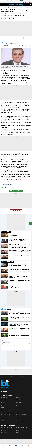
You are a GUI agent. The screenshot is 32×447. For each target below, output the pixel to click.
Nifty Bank (4, 421)
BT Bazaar (8, 0)
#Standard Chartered (7, 184)
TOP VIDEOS (7, 262)
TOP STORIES (6, 231)
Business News (3, 7)
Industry (3, 405)
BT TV (18, 404)
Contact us (18, 438)
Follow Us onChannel (16, 191)
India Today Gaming (23, 0)
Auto (18, 405)
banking (11, 7)
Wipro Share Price (20, 432)
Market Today (5, 397)
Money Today (19, 399)
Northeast (17, 0)
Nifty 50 (18, 420)
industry (7, 7)
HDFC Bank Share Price (6, 414)
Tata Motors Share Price (7, 413)
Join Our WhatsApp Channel (16, 38)
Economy (19, 397)
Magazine (19, 402)
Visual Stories (19, 400)
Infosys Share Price (6, 430)
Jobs (3, 407)
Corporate (4, 400)
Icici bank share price (6, 432)
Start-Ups (4, 404)
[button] (29, 445)
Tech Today (4, 399)
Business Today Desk (8, 42)
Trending (4, 402)
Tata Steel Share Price (21, 414)
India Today (13, 0)
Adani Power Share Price (22, 413)
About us (2, 438)
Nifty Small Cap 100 (21, 421)
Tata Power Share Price (6, 434)
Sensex (3, 420)
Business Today (3, 0)
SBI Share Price (20, 430)
